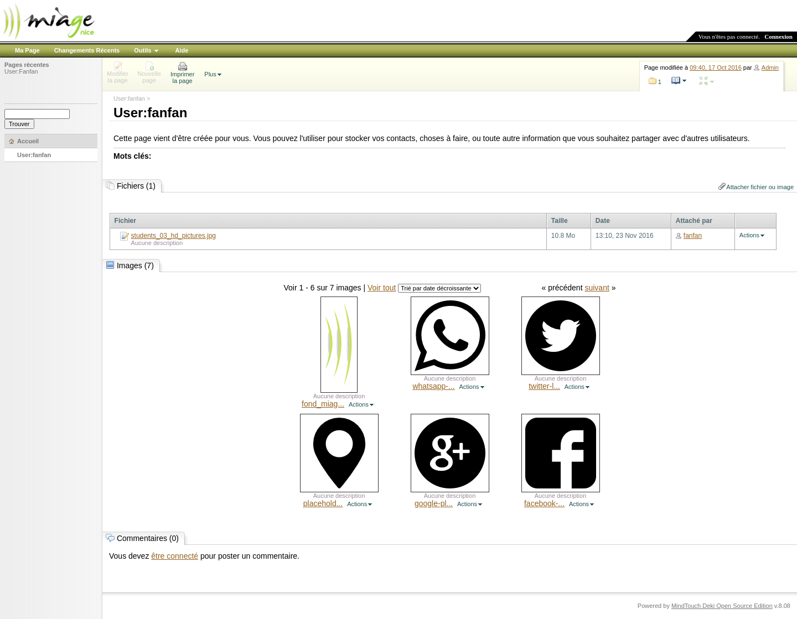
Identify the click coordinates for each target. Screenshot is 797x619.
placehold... (323, 503)
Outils (142, 50)
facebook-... (544, 503)
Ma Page (27, 50)
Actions (749, 235)
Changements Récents (87, 50)
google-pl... (434, 503)
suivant (596, 287)
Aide (181, 50)
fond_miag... (323, 403)
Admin (770, 67)
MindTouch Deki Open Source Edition (722, 605)
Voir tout (382, 287)
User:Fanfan (21, 71)
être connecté (174, 556)
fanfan (693, 236)
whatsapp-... (433, 386)
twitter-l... (544, 386)
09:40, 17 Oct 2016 (716, 67)
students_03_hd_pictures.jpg (173, 236)
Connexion (778, 36)
